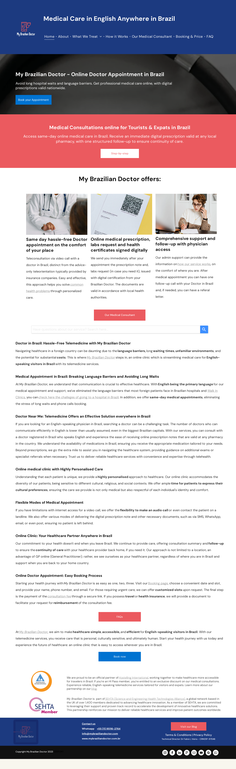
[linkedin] (179, 753)
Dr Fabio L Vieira (189, 739)
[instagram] (165, 753)
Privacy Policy (202, 735)
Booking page (158, 583)
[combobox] (115, 329)
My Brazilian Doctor (101, 357)
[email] (194, 753)
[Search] (204, 329)
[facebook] (172, 753)
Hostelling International (133, 678)
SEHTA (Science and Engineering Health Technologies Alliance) (145, 699)
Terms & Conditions (178, 735)
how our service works (194, 264)
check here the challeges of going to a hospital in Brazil (78, 397)
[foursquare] (187, 753)
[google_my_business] (208, 753)
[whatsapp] (216, 753)
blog (94, 689)
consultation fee (59, 596)
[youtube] (201, 753)
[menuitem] (50, 36)
